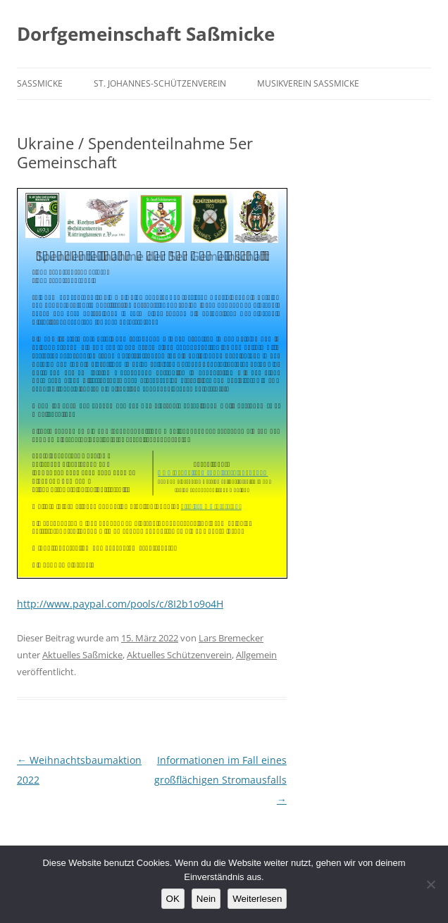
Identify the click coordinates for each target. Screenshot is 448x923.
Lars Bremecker (231, 638)
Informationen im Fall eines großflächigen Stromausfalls (220, 779)
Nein (206, 898)
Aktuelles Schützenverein (179, 654)
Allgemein (256, 654)
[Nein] (430, 884)
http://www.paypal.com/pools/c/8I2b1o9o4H (120, 603)
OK (173, 898)
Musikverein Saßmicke (308, 83)
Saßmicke (40, 83)
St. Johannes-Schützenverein (160, 83)
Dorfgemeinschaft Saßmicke (146, 33)
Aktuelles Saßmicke (82, 654)
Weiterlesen (257, 898)
